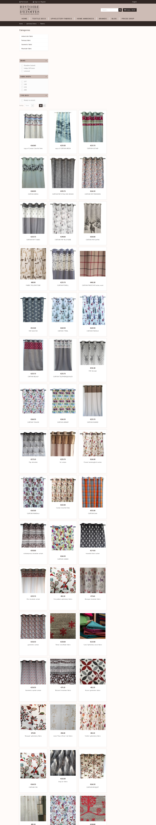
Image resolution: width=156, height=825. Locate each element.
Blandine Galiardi (29, 65)
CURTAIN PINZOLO (123, 256)
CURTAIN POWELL (93, 210)
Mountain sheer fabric (63, 752)
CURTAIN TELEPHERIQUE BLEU (93, 302)
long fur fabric (93, 707)
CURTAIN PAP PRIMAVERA (123, 119)
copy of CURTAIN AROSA (93, 73)
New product (53, 815)
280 (25, 90)
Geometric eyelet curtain (63, 615)
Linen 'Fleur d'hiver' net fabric (93, 661)
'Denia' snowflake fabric (93, 570)
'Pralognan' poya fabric (122, 752)
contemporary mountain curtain (63, 478)
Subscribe (108, 785)
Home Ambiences (54, 810)
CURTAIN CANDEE (93, 484)
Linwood (27, 71)
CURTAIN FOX (63, 712)
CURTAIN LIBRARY (93, 347)
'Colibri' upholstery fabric (123, 661)
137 (25, 81)
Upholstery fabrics (54, 807)
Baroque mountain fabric (123, 524)
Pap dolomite (63, 387)
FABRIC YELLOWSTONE (63, 210)
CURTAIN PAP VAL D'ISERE (93, 165)
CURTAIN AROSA (63, 119)
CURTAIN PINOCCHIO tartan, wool (122, 210)
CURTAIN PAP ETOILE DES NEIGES (93, 119)
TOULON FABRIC (93, 758)
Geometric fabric (26, 44)
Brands (51, 812)
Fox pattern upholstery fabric (93, 524)
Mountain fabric (26, 49)
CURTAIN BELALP (63, 302)
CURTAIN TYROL (93, 256)
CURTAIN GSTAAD (122, 73)
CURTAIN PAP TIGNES (63, 165)
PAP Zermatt (123, 296)
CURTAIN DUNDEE (122, 347)
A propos (82, 810)
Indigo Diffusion (29, 68)
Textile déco (53, 804)
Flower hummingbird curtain (123, 387)
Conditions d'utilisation (86, 807)
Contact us (83, 817)
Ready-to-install (29, 100)
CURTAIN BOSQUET (123, 712)
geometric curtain (63, 570)
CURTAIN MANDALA (63, 438)
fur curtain (93, 387)
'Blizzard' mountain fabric (93, 615)
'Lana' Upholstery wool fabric (122, 570)
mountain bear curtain (123, 478)
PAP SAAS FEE (63, 256)
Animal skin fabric (27, 36)
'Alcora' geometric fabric (122, 615)
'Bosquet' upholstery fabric (63, 661)
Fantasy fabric (26, 40)
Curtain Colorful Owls (93, 433)
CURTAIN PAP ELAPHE (123, 165)
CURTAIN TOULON (63, 347)
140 (25, 84)
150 (25, 87)
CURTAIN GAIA (122, 438)
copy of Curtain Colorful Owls (63, 73)
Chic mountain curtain (63, 524)
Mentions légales (85, 804)
